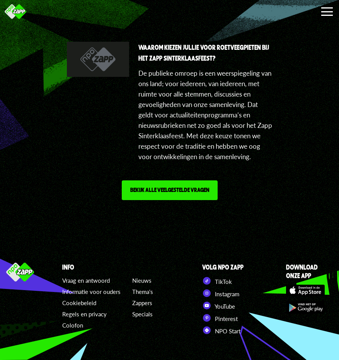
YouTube (218, 305)
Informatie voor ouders (91, 291)
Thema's (142, 291)
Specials (142, 314)
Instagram (220, 293)
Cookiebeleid (79, 302)
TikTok (217, 280)
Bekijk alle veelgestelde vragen (169, 190)
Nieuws (142, 280)
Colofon (72, 325)
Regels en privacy (84, 314)
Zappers (142, 302)
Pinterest (220, 318)
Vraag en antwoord (86, 280)
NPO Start (221, 330)
